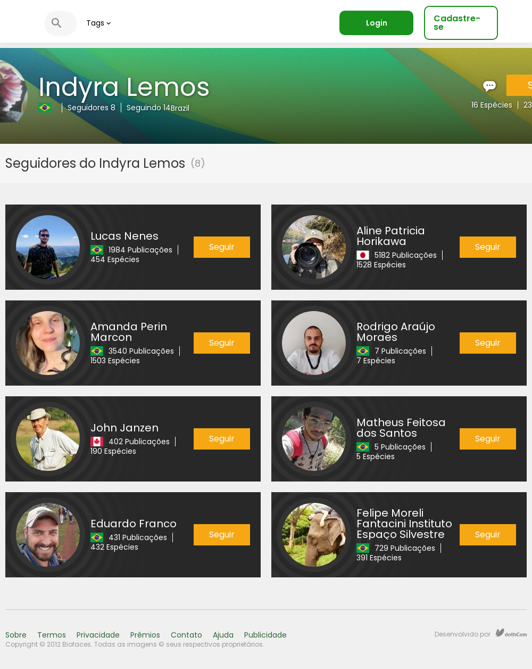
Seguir (222, 247)
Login (376, 23)
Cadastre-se (457, 22)
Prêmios (145, 635)
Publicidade (265, 635)
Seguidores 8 (91, 107)
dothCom (511, 633)
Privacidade (98, 635)
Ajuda (223, 635)
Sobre (16, 635)
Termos (51, 635)
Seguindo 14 (149, 107)
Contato (186, 635)
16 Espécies (491, 105)
